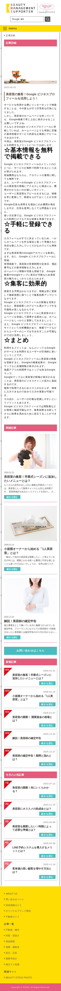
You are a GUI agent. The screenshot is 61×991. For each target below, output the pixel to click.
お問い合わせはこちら (30, 650)
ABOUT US (11, 893)
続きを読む (12, 497)
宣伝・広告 (11, 953)
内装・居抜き (12, 935)
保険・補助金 (12, 947)
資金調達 (10, 941)
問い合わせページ (15, 899)
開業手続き (11, 958)
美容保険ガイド (14, 905)
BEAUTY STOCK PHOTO (19, 977)
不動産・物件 (12, 930)
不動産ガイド (12, 916)
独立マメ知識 (12, 964)
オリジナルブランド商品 (18, 911)
